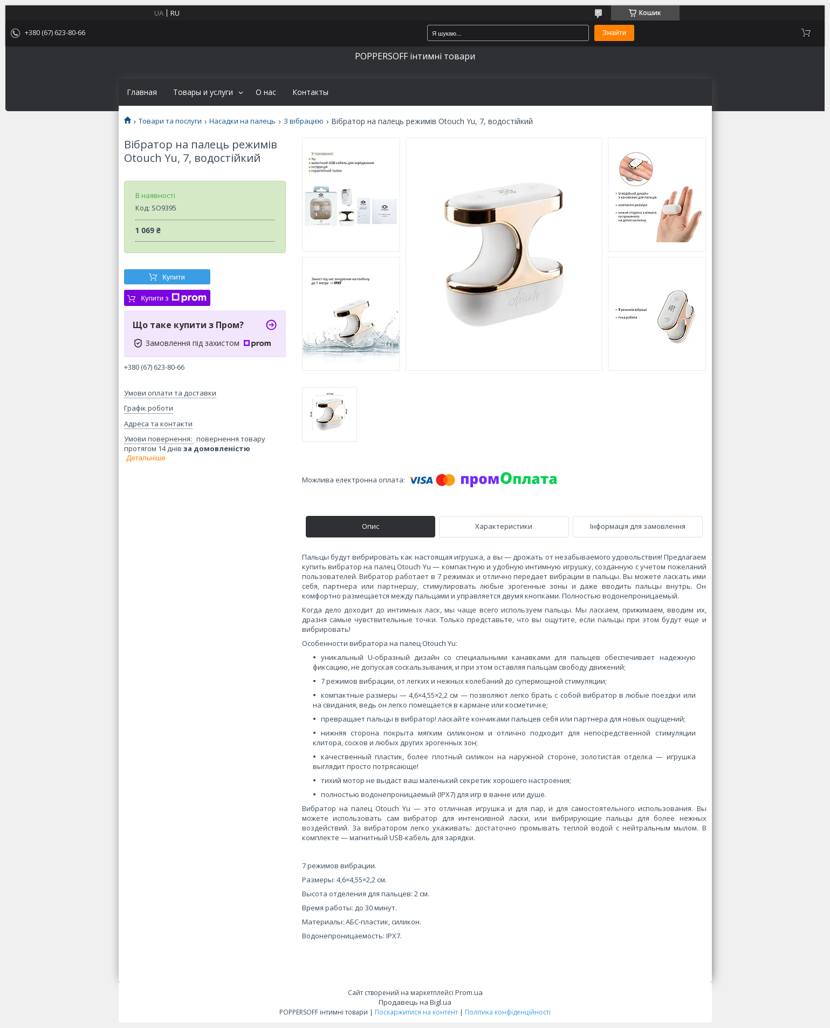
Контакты (310, 92)
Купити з (173, 298)
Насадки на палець (242, 121)
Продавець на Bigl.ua (415, 1002)
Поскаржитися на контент (416, 1012)
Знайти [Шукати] (614, 33)
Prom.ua (469, 992)
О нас (266, 92)
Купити (173, 277)
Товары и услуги (203, 92)
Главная (142, 92)
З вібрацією (304, 121)
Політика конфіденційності (508, 1012)
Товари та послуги (170, 121)
